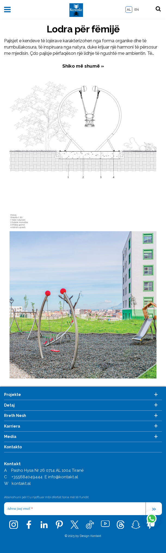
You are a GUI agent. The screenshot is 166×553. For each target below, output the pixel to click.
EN (136, 9)
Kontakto (13, 447)
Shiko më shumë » (83, 66)
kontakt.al (21, 483)
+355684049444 (26, 476)
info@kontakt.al (63, 476)
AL (129, 9)
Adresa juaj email (20, 508)
